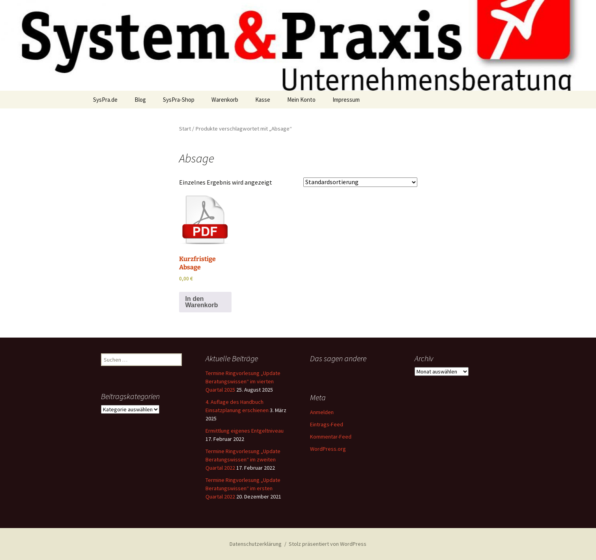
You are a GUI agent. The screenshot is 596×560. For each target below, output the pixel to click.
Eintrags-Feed (326, 424)
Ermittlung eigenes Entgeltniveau (245, 430)
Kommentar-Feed (330, 436)
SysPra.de (105, 99)
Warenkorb (224, 99)
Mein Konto (301, 99)
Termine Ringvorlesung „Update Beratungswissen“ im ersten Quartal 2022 (243, 488)
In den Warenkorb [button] (201, 301)
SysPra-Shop (178, 99)
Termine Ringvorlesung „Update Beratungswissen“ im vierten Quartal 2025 (243, 381)
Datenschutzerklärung (256, 543)
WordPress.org (328, 448)
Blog (140, 99)
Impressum (346, 99)
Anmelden (322, 412)
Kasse (262, 99)
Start (185, 128)
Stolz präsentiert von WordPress (327, 543)
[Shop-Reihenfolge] (360, 182)
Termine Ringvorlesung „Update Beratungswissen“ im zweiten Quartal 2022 (243, 459)
